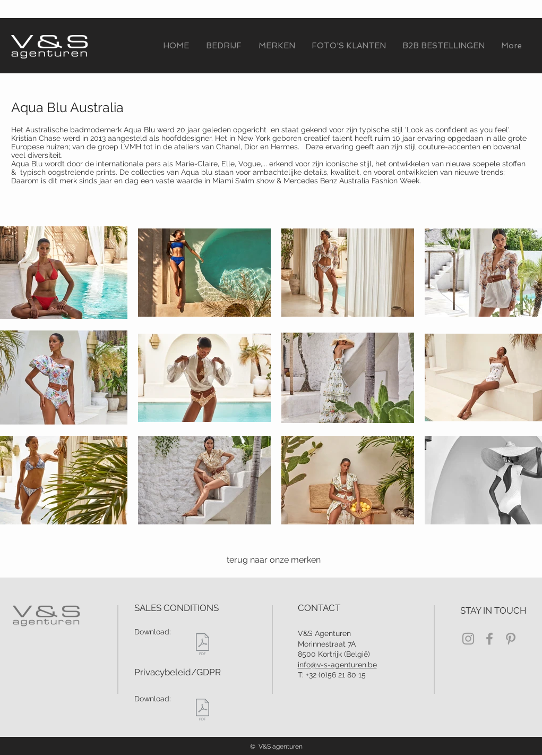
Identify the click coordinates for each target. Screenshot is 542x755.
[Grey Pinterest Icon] (511, 639)
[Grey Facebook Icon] (489, 639)
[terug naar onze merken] (272, 560)
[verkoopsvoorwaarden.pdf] (202, 645)
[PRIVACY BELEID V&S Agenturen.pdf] (202, 710)
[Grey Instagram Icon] (468, 639)
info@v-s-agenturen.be (337, 664)
